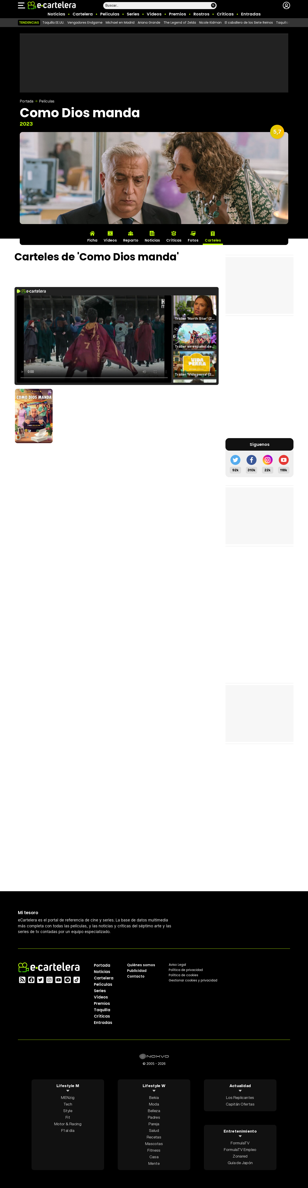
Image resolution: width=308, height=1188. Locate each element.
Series (133, 14)
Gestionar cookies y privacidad (193, 980)
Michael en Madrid (120, 22)
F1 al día (67, 1130)
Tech (68, 1104)
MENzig (67, 1097)
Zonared (240, 1156)
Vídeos (154, 14)
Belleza (154, 1110)
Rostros (201, 14)
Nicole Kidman (210, 22)
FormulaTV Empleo (240, 1149)
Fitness (153, 1150)
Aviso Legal (177, 964)
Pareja (154, 1123)
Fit (68, 1117)
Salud (154, 1130)
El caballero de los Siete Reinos (249, 22)
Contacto (135, 976)
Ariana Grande (149, 22)
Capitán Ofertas (240, 1104)
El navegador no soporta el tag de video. (94, 339)
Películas (109, 14)
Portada (26, 101)
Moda (154, 1104)
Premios (177, 14)
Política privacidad (186, 969)
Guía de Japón (240, 1163)
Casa (154, 1156)
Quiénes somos (141, 964)
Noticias (56, 14)
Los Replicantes (240, 1097)
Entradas (251, 14)
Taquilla (102, 1009)
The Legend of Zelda (180, 22)
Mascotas (154, 1143)
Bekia (154, 1097)
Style (67, 1110)
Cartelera (83, 14)
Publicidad (137, 970)
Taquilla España (288, 22)
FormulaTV (240, 1143)
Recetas (154, 1137)
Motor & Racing (67, 1123)
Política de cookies (183, 975)
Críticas (225, 14)
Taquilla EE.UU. (53, 22)
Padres (154, 1117)
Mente (154, 1163)
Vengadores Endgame (85, 22)
